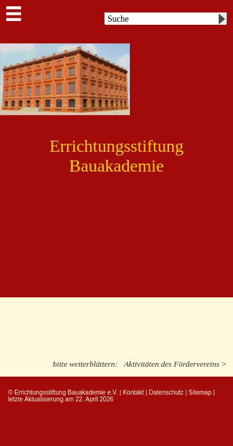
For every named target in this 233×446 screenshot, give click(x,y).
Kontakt (133, 392)
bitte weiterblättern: (85, 364)
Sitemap (200, 392)
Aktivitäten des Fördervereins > (175, 364)
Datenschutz (166, 392)
